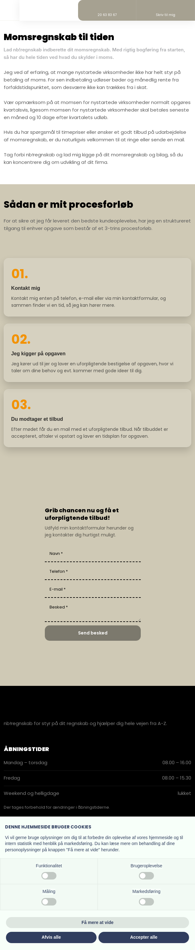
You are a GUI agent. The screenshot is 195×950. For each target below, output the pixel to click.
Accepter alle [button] (143, 937)
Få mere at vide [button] (97, 922)
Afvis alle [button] (51, 937)
